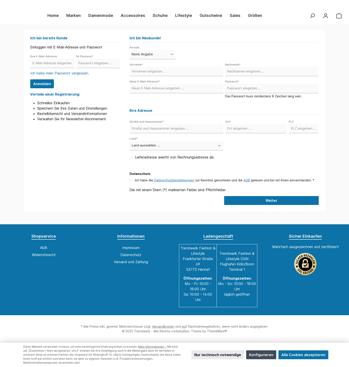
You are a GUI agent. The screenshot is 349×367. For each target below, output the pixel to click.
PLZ (291, 125)
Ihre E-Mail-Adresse (43, 59)
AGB (246, 183)
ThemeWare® (217, 331)
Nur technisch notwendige (217, 355)
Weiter (271, 204)
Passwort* (232, 84)
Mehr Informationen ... (152, 346)
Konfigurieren (261, 355)
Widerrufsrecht (44, 255)
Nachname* (233, 68)
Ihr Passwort (84, 59)
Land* (134, 142)
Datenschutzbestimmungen (174, 183)
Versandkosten (163, 326)
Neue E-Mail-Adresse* (145, 84)
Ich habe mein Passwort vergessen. (59, 76)
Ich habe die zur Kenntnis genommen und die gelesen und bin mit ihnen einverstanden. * (224, 183)
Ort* (228, 125)
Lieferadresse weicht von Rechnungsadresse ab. (175, 160)
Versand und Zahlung (131, 262)
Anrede (134, 50)
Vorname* (136, 68)
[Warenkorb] (339, 17)
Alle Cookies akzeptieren (303, 355)
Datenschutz (130, 255)
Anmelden (42, 87)
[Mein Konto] (325, 17)
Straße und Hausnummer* (147, 125)
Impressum (131, 247)
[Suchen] (312, 17)
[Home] (63, 17)
